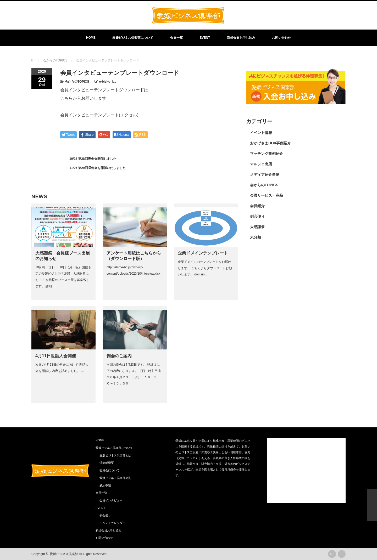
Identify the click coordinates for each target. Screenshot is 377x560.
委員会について (109, 470)
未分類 (255, 237)
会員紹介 (257, 206)
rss (332, 554)
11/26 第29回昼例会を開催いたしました (97, 168)
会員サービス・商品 (266, 195)
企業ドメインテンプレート (203, 253)
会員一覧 (176, 37)
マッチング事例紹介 (266, 153)
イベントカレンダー (112, 522)
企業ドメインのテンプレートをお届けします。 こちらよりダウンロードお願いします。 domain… (205, 268)
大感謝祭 (257, 227)
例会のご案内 (119, 356)
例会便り (257, 216)
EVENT (204, 37)
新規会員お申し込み (241, 37)
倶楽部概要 (106, 462)
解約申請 (105, 485)
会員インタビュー (111, 500)
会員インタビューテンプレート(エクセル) (99, 115)
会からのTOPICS (77, 81)
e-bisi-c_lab (107, 81)
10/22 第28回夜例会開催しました (92, 159)
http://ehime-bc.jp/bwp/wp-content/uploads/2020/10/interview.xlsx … (133, 273)
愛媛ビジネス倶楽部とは (115, 455)
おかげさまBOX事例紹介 (270, 143)
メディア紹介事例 (264, 174)
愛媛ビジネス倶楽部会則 (115, 477)
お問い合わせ (281, 37)
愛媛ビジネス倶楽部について (132, 37)
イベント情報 (261, 133)
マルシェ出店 (261, 164)
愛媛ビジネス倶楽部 (64, 554)
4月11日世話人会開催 (55, 356)
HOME (91, 37)
